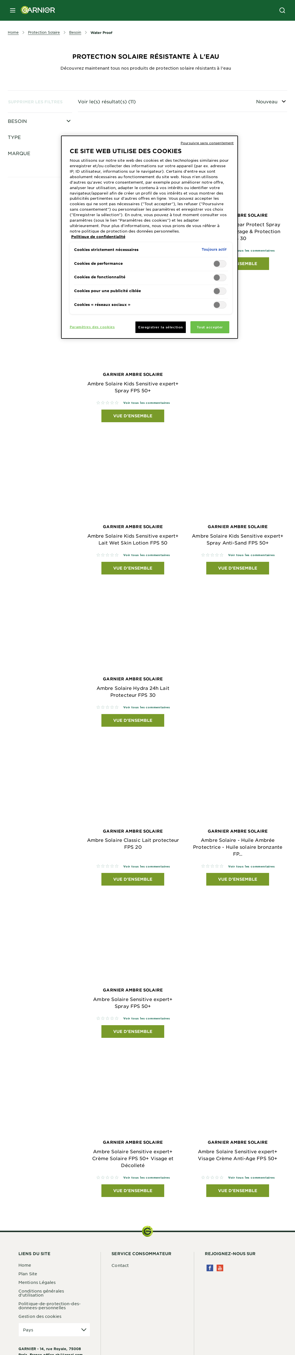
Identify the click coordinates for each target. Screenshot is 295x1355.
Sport (28, 207)
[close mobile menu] (12, 10)
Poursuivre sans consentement (207, 143)
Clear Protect (36, 236)
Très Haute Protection (45, 198)
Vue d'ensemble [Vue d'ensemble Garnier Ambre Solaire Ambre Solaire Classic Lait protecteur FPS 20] (132, 879)
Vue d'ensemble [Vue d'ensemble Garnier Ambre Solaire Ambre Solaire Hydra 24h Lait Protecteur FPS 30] (132, 720)
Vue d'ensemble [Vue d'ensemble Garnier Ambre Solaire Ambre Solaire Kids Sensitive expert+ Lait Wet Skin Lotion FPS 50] (132, 568)
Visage (29, 150)
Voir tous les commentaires (251, 250)
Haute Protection (40, 160)
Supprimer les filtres (35, 101)
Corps (28, 179)
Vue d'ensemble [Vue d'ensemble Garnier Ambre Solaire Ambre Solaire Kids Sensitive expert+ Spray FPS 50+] (132, 415)
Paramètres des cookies (92, 327)
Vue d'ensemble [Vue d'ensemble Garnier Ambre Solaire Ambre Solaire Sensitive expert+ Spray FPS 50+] (132, 1031)
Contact (120, 1265)
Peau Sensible (36, 131)
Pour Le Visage (38, 141)
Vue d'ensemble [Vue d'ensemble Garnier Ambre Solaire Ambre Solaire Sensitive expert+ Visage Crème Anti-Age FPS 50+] (237, 1190)
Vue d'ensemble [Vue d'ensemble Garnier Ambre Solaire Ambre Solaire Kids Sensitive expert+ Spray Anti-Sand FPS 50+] (237, 568)
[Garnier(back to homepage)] (35, 10)
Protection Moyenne (43, 188)
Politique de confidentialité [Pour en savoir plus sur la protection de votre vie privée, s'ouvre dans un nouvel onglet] (98, 236)
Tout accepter (210, 327)
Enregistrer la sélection (160, 327)
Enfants (30, 169)
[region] (149, 237)
